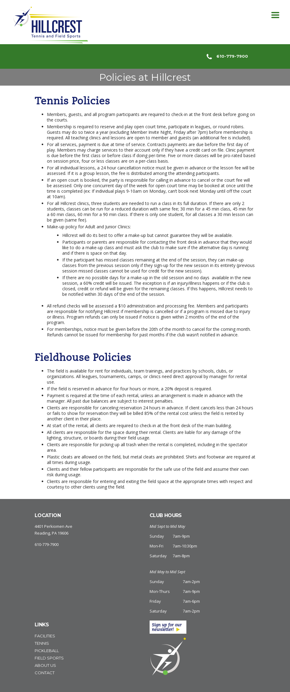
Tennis (42, 643)
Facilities (45, 635)
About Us (45, 665)
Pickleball (47, 650)
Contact (45, 672)
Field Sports (49, 657)
